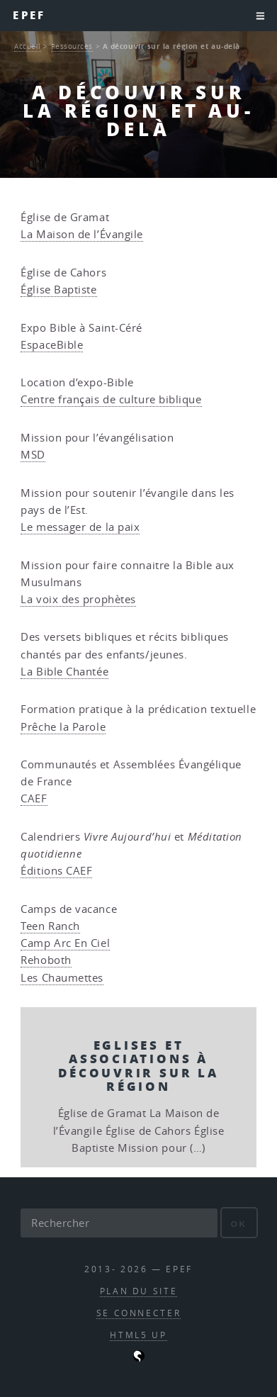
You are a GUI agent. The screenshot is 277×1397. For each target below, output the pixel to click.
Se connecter (138, 1313)
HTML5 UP (138, 1335)
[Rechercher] (119, 1222)
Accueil (27, 46)
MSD (33, 454)
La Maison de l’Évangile (82, 234)
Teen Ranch (50, 926)
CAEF (34, 798)
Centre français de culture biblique (111, 399)
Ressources (72, 46)
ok (239, 1223)
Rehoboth (46, 960)
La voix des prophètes (78, 599)
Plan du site (139, 1291)
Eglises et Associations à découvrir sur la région (138, 1065)
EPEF (29, 15)
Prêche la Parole (63, 727)
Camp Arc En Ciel (65, 943)
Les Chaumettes (62, 977)
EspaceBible (52, 345)
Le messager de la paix (80, 527)
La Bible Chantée (64, 671)
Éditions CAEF (56, 870)
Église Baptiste (58, 289)
